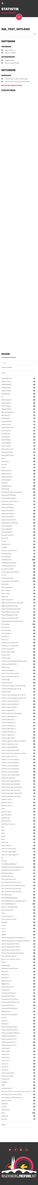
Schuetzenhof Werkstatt (9, 1008)
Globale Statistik (6, 367)
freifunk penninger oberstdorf (11, 796)
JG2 (2, 858)
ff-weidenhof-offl (7, 578)
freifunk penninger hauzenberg (11, 787)
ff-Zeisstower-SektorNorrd (10, 581)
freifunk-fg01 (5, 679)
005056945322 (6, 378)
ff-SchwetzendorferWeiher (10, 572)
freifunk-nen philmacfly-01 (10, 701)
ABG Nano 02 (5, 415)
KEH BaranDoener (7, 873)
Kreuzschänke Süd (7, 910)
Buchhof (4, 464)
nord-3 (3, 928)
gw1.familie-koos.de (8, 824)
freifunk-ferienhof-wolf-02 (10, 673)
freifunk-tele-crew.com (9, 756)
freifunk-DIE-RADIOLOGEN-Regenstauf (14, 661)
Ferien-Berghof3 (6, 529)
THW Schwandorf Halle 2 (9, 1030)
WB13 (3, 1085)
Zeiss (3, 1113)
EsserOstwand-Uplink (8, 520)
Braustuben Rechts (7, 455)
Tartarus (4, 1018)
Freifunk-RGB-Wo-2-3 (8, 732)
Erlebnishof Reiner (7, 504)
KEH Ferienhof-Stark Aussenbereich (13, 885)
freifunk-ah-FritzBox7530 (9, 643)
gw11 (2, 827)
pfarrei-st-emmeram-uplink (10, 959)
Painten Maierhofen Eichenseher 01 (13, 938)
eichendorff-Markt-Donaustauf (11, 492)
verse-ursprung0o (7, 1076)
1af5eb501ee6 (6, 388)
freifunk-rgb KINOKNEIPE (9, 747)
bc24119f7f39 (5, 434)
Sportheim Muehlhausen (9, 1015)
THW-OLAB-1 (5, 1048)
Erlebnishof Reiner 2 (8, 510)
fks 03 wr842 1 (6, 630)
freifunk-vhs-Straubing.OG (10, 769)
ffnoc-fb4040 (6, 590)
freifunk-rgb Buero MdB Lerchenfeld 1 (13, 741)
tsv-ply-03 (4, 1067)
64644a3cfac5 (6, 403)
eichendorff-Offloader (8, 495)
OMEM (3, 935)
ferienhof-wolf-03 (7, 535)
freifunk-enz (5, 667)
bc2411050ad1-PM (7, 428)
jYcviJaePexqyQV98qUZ (9, 864)
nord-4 (3, 931)
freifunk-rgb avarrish (8, 738)
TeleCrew (4, 1021)
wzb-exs (4, 1107)
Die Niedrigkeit (6, 480)
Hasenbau (4, 842)
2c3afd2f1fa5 (5, 394)
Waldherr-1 (5, 1082)
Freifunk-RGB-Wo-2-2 (8, 729)
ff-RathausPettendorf (8, 566)
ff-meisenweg (6, 554)
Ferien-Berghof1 (6, 526)
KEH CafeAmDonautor (8, 879)
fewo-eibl (4, 538)
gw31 (3, 839)
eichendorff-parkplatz (8, 498)
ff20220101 (5, 584)
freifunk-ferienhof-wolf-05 (10, 676)
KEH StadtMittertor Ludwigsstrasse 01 (14, 901)
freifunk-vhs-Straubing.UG (10, 772)
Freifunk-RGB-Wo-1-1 (8, 720)
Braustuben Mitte (7, 452)
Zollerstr (4, 1119)
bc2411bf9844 (6, 440)
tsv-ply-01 (4, 1064)
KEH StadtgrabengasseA (9, 898)
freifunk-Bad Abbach (8, 652)
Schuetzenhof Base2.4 (8, 993)
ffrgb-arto (4, 597)
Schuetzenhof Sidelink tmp (10, 1002)
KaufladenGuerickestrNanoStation (12, 867)
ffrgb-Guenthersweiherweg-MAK (12, 603)
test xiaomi (5, 1024)
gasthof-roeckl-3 (7, 805)
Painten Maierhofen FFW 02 (10, 947)
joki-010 (4, 861)
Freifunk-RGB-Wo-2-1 (8, 726)
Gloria (3, 809)
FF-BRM (4, 547)
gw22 (3, 836)
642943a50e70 (6, 400)
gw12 (3, 830)
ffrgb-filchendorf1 (7, 600)
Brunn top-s (5, 461)
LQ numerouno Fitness (8, 919)
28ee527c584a (6, 391)
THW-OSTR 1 (5, 1054)
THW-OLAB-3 (5, 1051)
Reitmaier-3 (5, 978)
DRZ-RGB (4, 483)
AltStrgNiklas (5, 418)
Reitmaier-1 (5, 971)
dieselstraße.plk (6, 477)
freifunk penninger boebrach (10, 781)
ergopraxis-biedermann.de (10, 501)
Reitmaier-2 (5, 975)
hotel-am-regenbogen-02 (10, 855)
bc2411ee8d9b (6, 443)
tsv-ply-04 (5, 1070)
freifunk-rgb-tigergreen (9, 716)
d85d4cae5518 (6, 474)
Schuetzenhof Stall (7, 1005)
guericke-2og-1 (6, 812)
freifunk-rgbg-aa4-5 (8, 735)
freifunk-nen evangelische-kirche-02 (13, 698)
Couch (3, 467)
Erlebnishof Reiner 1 (8, 507)
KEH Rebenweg (6, 895)
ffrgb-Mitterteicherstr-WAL (10, 612)
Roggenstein (5, 984)
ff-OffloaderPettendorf (8, 563)
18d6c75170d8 (6, 381)
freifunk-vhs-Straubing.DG (10, 759)
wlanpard (4, 1104)
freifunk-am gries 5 (7, 649)
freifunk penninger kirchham (10, 790)
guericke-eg (5, 818)
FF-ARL (3, 541)
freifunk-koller (6, 692)
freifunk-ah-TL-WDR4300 (9, 646)
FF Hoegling (5, 624)
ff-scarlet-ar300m (7, 569)
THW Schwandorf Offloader (10, 1033)
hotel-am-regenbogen (8, 852)
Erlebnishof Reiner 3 (8, 514)
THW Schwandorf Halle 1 (9, 1027)
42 (2, 397)
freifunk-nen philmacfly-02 (10, 704)
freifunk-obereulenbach (9, 707)
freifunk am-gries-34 (8, 778)
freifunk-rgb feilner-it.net (9, 744)
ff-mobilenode (6, 557)
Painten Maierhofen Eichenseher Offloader (15, 941)
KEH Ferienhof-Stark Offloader (11, 892)
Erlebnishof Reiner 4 (8, 517)
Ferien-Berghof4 (6, 532)
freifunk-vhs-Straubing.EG (10, 762)
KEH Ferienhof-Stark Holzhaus (11, 888)
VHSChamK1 (5, 1079)
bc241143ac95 (6, 431)
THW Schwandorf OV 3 (8, 1042)
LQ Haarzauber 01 (7, 916)
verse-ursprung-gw (7, 1073)
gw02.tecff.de (6, 821)
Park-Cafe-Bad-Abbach (9, 956)
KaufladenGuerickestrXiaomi (10, 870)
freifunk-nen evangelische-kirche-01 (13, 695)
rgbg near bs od (6, 981)
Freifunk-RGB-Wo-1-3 (8, 723)
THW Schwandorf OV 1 (8, 1036)
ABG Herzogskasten (7, 412)
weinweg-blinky (6, 1088)
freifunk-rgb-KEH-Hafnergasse (11, 713)
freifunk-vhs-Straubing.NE (10, 766)
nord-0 (3, 925)
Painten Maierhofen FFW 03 (10, 950)
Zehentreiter (5, 1110)
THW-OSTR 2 (5, 1057)
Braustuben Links (7, 449)
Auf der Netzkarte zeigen (11, 85)
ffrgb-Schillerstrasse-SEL (9, 618)
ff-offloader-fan (6, 560)
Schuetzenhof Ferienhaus (9, 999)
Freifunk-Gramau (7, 683)
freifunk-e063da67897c (9, 664)
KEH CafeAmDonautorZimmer (11, 882)
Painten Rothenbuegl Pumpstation (12, 953)
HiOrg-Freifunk (6, 845)
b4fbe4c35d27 (6, 424)
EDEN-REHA (5, 489)
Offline (3, 1125)
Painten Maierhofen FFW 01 (10, 944)
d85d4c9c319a (6, 471)
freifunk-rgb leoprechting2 (10, 750)
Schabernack (5, 990)
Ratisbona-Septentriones (9, 968)
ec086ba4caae (6, 486)
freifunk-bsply (6, 658)
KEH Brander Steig (7, 876)
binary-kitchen (6, 446)
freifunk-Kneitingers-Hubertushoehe (13, 686)
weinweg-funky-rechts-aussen (11, 1094)
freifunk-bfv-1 (5, 655)
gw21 (3, 833)
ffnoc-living (5, 593)
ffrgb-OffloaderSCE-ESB (9, 615)
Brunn (3, 458)
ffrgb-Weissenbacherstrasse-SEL (12, 621)
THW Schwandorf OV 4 (8, 1045)
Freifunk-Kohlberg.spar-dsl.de (11, 689)
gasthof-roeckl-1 (6, 799)
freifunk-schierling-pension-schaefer (13, 753)
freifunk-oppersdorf (8, 710)
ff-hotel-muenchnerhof (9, 550)
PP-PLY (3, 962)
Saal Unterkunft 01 (7, 987)
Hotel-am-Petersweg (8, 849)
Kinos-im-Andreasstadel (9, 907)
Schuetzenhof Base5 (8, 996)
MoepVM (4, 922)
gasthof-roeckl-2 (7, 802)
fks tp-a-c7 (5, 640)
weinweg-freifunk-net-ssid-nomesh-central (16, 1091)
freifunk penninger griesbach (11, 784)
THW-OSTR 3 (5, 1061)
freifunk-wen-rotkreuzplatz (10, 775)
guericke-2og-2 (6, 815)
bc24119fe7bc (5, 437)
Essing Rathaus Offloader (9, 523)
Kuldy (3, 913)
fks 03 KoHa (5, 627)
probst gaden (5, 965)
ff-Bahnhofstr (5, 544)
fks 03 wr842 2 (6, 633)
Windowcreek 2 (6, 1100)
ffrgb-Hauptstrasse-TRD (9, 606)
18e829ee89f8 (6, 384)
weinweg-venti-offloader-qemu (11, 1097)
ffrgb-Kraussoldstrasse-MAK (11, 609)
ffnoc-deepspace (7, 587)
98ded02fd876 (6, 409)
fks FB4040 (5, 636)
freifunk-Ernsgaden (7, 670)
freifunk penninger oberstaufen (11, 793)
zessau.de (4, 1116)
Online (3, 373)
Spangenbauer (6, 1011)
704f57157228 (6, 406)
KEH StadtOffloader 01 (8, 904)
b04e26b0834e (6, 421)
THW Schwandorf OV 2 (8, 1039)
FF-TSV (3, 575)
